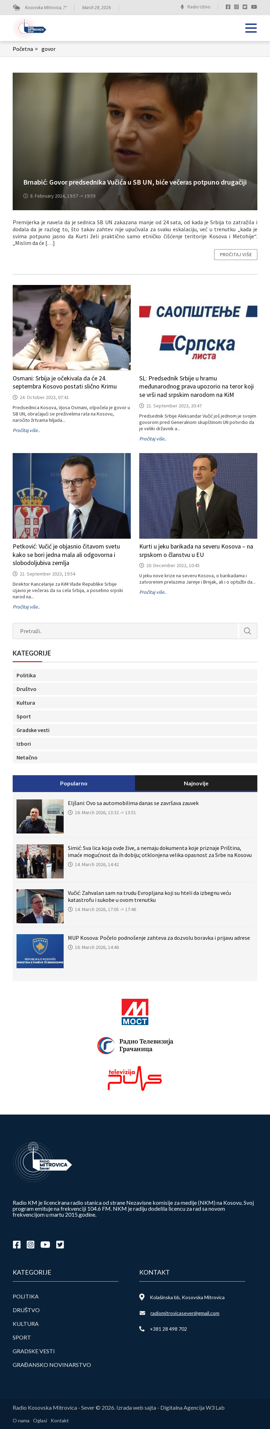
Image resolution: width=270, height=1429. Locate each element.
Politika (26, 675)
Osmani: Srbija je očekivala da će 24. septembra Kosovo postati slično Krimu (65, 382)
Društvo (27, 689)
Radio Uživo (198, 7)
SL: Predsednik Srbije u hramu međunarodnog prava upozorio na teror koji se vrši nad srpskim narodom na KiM (196, 386)
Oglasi (40, 1420)
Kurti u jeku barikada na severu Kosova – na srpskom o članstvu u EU (196, 550)
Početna (26, 48)
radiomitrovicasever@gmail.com (184, 1313)
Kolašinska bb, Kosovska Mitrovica (187, 1297)
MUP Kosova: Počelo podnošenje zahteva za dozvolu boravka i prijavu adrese (159, 937)
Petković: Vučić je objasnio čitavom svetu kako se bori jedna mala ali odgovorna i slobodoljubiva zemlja (66, 554)
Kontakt (60, 1420)
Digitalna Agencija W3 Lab (192, 1407)
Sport (24, 716)
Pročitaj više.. (26, 430)
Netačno (27, 757)
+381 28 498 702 (168, 1329)
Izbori (24, 743)
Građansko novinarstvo (52, 1364)
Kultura (26, 702)
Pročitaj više (236, 254)
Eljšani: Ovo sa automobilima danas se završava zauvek (133, 802)
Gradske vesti (33, 730)
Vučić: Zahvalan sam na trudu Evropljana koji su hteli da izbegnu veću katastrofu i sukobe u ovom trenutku (149, 896)
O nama (21, 1420)
